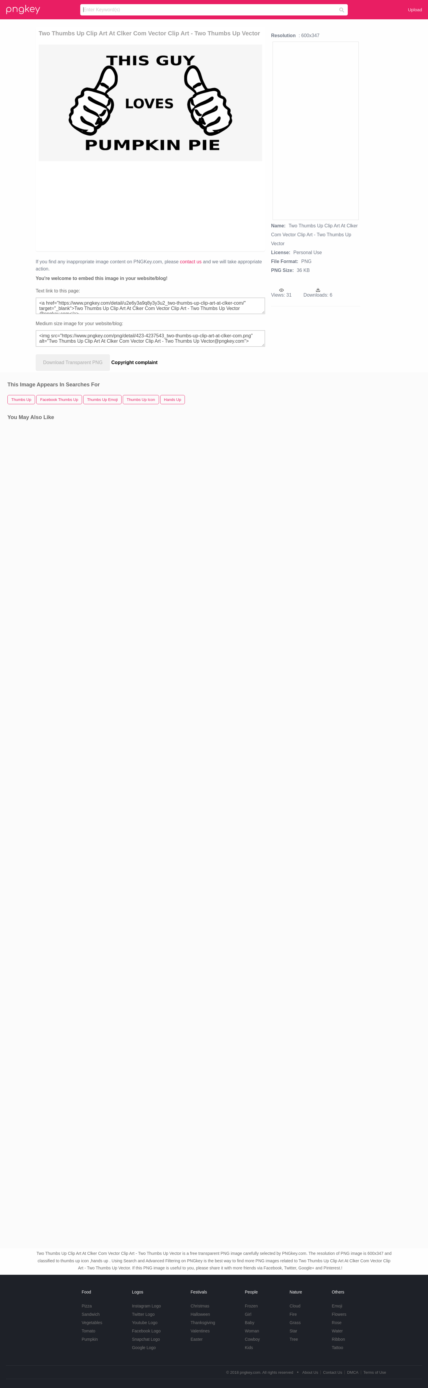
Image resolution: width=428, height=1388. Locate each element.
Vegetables (92, 1322)
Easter (196, 1339)
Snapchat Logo (146, 1339)
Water (337, 1331)
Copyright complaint (134, 362)
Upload (415, 9)
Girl (248, 1314)
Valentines (200, 1331)
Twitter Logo (143, 1314)
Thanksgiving (203, 1322)
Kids (249, 1347)
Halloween (200, 1314)
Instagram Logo (146, 1306)
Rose (337, 1322)
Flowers (339, 1314)
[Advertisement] (107, 205)
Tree (293, 1339)
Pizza (87, 1306)
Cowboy (252, 1339)
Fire (293, 1314)
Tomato (88, 1331)
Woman (252, 1331)
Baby (249, 1322)
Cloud (294, 1306)
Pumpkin (90, 1339)
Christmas (200, 1306)
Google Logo (144, 1347)
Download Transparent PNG (73, 362)
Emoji (337, 1306)
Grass (294, 1322)
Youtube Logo (145, 1322)
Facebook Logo (146, 1331)
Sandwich (91, 1314)
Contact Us (332, 1372)
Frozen (251, 1306)
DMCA (352, 1372)
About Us (310, 1372)
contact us (191, 261)
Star (293, 1331)
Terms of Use (374, 1372)
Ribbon (338, 1339)
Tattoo (337, 1347)
